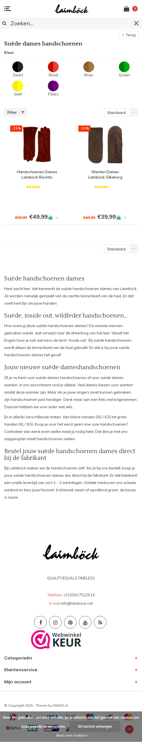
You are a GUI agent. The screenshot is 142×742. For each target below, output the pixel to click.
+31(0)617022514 (79, 595)
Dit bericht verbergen (95, 727)
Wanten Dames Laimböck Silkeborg (105, 174)
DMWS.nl (60, 705)
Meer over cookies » (72, 736)
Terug (129, 35)
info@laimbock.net (77, 603)
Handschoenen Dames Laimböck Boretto (37, 174)
